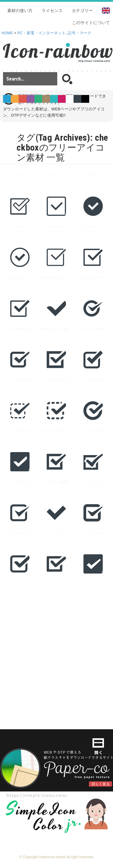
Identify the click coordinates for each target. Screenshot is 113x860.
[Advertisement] (56, 645)
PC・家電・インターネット (41, 33)
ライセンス (52, 10)
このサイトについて (91, 22)
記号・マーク (79, 33)
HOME (7, 33)
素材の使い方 (20, 10)
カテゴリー (82, 10)
